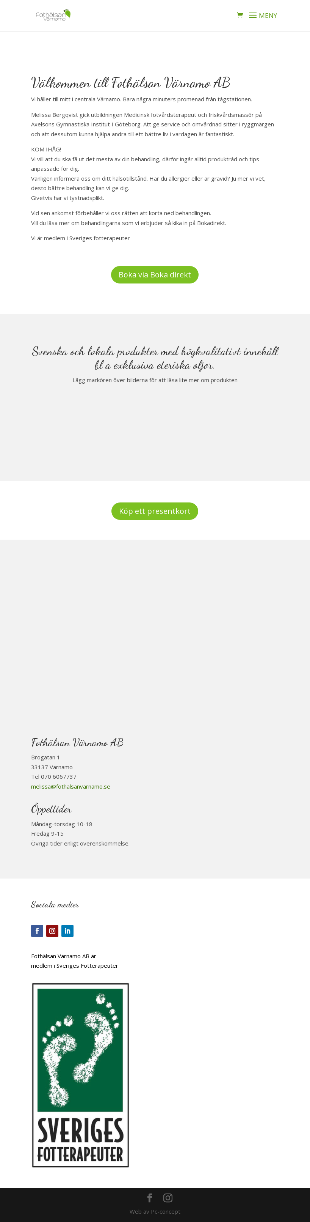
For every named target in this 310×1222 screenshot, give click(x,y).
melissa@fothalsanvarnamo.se (70, 786)
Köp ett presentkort (155, 511)
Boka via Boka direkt (155, 274)
